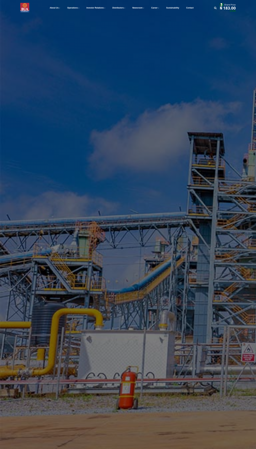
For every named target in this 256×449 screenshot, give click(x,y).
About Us (54, 8)
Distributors (118, 8)
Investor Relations (95, 8)
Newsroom (137, 8)
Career (154, 8)
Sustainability (172, 8)
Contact (190, 8)
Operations (72, 8)
